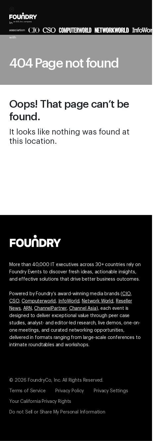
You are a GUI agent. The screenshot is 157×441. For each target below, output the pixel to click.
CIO (126, 294)
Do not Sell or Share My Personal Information (57, 412)
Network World (97, 301)
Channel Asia (82, 308)
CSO (14, 301)
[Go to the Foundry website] (35, 240)
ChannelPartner (50, 308)
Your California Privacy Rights (40, 401)
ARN (27, 308)
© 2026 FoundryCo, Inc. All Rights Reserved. (56, 380)
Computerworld (39, 301)
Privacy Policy (69, 391)
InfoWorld (68, 301)
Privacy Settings (111, 391)
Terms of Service (27, 391)
